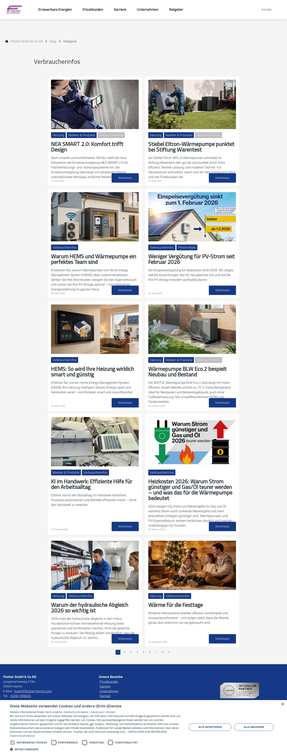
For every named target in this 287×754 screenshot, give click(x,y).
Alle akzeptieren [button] (210, 727)
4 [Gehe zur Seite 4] (137, 652)
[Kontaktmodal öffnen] (263, 9)
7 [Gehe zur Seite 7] (156, 652)
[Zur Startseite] (19, 10)
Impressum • (98, 712)
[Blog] (53, 41)
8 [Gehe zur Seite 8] (162, 652)
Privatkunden (109, 681)
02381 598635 (20, 696)
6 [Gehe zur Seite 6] (150, 652)
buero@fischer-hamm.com (33, 691)
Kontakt (105, 696)
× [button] (282, 704)
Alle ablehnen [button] (254, 727)
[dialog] (143, 727)
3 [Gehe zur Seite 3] (131, 652)
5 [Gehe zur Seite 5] (143, 652)
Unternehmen (109, 691)
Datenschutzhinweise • (76, 712)
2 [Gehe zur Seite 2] (124, 652)
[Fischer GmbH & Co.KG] (26, 41)
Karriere (105, 686)
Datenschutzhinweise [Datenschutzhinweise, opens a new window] (22, 735)
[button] (96, 749)
